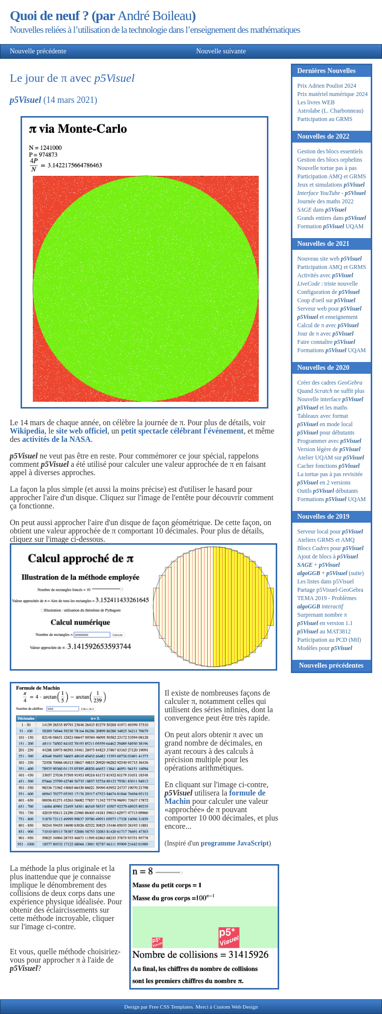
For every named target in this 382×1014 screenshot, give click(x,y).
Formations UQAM (331, 350)
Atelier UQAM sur (330, 457)
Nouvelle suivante (189, 51)
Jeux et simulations (331, 184)
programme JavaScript (235, 843)
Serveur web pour (329, 308)
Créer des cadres (329, 382)
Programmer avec (329, 440)
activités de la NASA (56, 439)
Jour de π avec (325, 333)
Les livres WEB (315, 102)
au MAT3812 (324, 631)
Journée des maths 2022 (325, 201)
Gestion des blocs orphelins (329, 159)
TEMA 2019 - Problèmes (327, 598)
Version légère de (328, 449)
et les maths (322, 407)
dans (321, 209)
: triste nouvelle (327, 283)
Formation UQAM (330, 226)
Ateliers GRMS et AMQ (326, 539)
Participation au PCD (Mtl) (329, 639)
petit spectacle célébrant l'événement (182, 431)
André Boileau (154, 15)
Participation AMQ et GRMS (331, 176)
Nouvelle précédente (67, 51)
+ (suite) (330, 573)
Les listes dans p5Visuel (325, 581)
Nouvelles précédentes (331, 665)
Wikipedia (27, 431)
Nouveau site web (329, 258)
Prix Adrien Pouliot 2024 (326, 85)
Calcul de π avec (327, 325)
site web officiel (81, 431)
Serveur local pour (330, 531)
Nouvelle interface (330, 399)
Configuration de (328, 292)
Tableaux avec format (322, 415)
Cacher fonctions (328, 465)
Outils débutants (327, 490)
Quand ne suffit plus (330, 390)
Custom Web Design (236, 1007)
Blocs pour (330, 548)
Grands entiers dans (331, 218)
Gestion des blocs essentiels (330, 151)
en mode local (325, 424)
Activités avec (325, 275)
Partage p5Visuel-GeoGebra (330, 589)
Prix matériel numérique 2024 (332, 94)
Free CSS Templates (170, 1007)
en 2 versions (324, 482)
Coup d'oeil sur (326, 300)
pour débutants (326, 432)
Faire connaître (326, 341)
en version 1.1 (325, 623)
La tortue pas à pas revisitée (330, 474)
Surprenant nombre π (322, 614)
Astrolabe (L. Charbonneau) (330, 110)
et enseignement (327, 317)
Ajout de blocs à (327, 556)
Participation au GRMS (325, 119)
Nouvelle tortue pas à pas (327, 168)
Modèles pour (324, 648)
